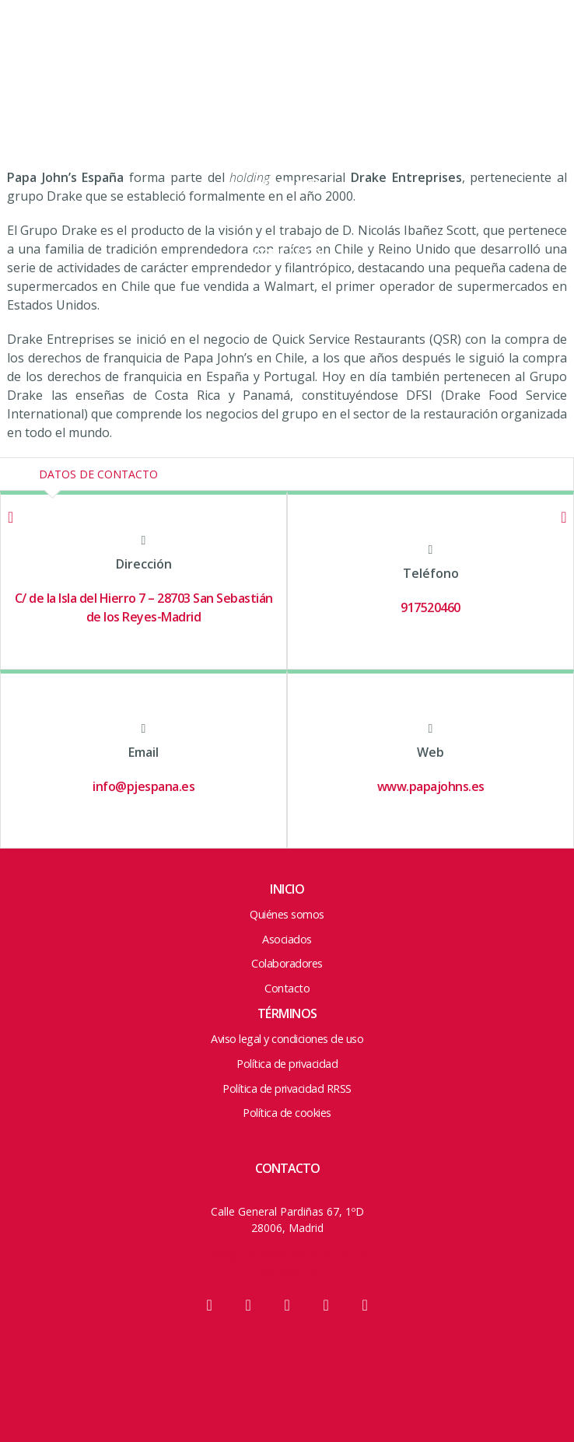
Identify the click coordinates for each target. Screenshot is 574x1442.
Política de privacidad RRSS (287, 1088)
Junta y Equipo (287, 116)
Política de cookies (287, 1112)
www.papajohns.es (431, 786)
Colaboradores (287, 219)
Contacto (287, 253)
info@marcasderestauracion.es (287, 1255)
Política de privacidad (287, 1063)
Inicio (287, 889)
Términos (287, 1013)
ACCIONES (287, 150)
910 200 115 (287, 1271)
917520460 (430, 607)
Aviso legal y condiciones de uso (287, 1038)
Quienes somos (287, 82)
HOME (287, 48)
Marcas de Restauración (85, 56)
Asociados (287, 185)
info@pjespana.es (143, 786)
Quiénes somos (287, 914)
